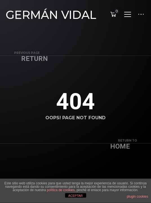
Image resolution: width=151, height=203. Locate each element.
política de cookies (61, 190)
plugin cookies (137, 196)
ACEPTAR (75, 195)
